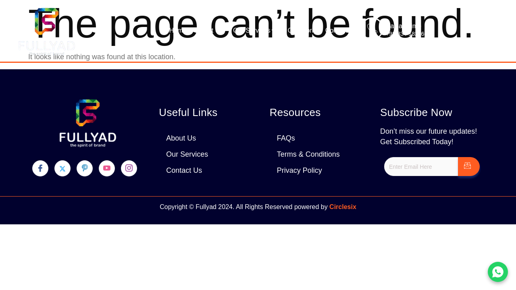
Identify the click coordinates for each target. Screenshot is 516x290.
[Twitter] (62, 168)
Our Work (301, 30)
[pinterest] (85, 168)
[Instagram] (129, 168)
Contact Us (341, 30)
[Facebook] (40, 168)
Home (178, 30)
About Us (209, 30)
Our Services (255, 31)
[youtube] (107, 168)
